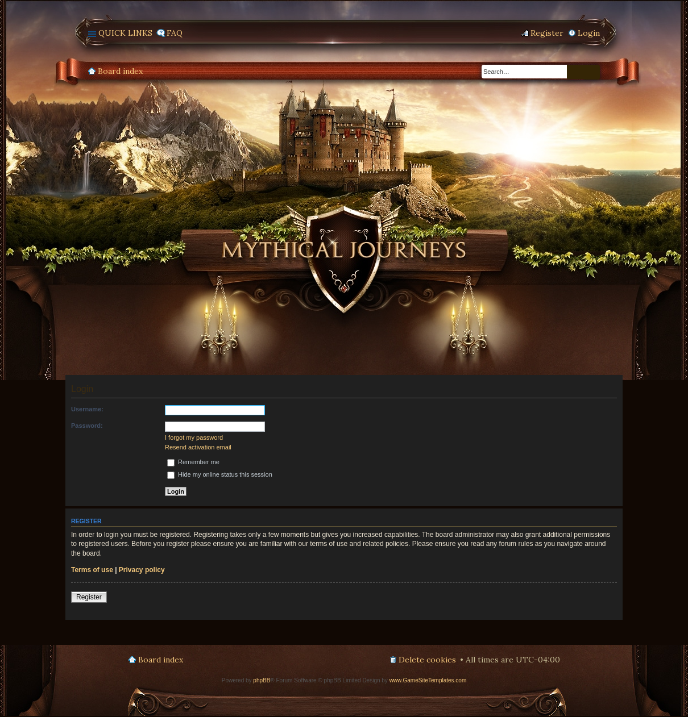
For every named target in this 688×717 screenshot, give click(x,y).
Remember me (193, 461)
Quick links (125, 33)
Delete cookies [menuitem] (427, 660)
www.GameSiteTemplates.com (428, 680)
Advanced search (592, 72)
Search (575, 72)
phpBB (261, 680)
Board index (120, 71)
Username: (87, 409)
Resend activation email (198, 447)
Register (89, 597)
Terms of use (92, 570)
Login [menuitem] (589, 33)
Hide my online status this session (219, 474)
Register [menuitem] (546, 33)
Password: (87, 425)
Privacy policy (142, 570)
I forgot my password (194, 437)
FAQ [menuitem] (175, 33)
